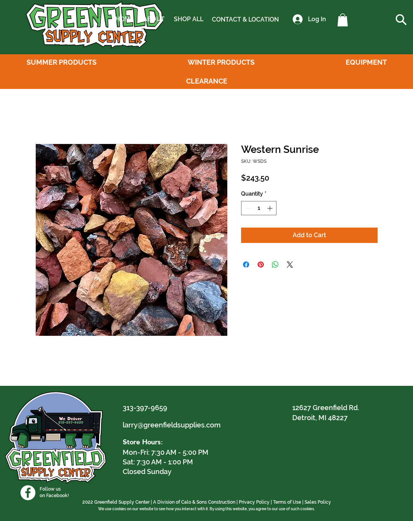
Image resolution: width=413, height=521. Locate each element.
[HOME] (125, 19)
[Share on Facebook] (246, 264)
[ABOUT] (154, 19)
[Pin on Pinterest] (260, 264)
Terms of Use (287, 502)
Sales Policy (318, 502)
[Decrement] (247, 208)
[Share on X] (290, 264)
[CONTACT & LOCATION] (245, 19)
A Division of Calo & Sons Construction (194, 502)
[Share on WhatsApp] (275, 264)
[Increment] (270, 208)
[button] (342, 19)
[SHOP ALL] (188, 19)
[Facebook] (27, 492)
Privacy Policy (254, 502)
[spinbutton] (259, 208)
